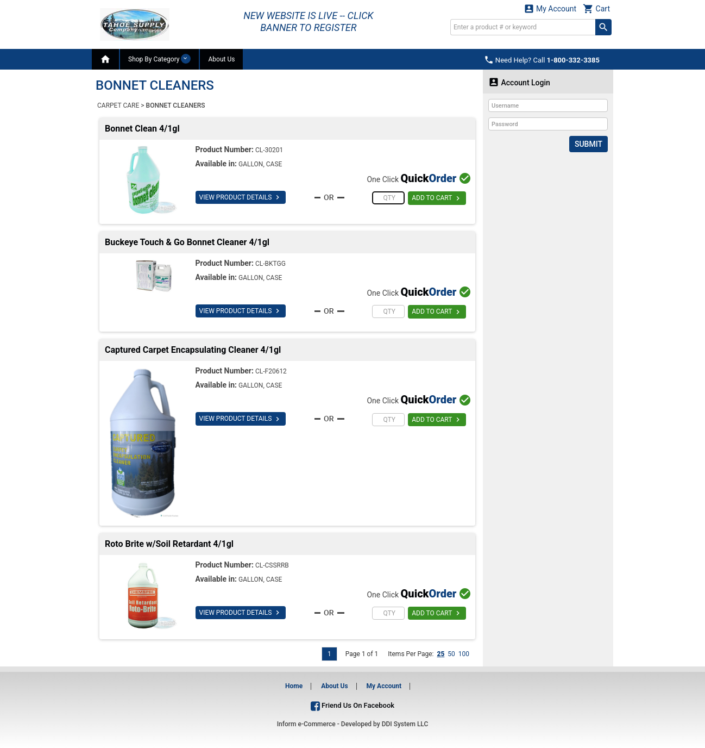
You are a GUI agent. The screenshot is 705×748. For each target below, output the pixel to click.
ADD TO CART (437, 198)
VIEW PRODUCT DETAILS (240, 197)
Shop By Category (159, 59)
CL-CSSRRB (272, 565)
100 (463, 654)
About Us (221, 59)
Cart (596, 8)
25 (440, 654)
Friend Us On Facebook (352, 705)
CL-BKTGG (270, 263)
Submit (588, 144)
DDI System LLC (405, 724)
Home (294, 686)
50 (451, 654)
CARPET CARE (118, 105)
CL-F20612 (271, 371)
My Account (550, 8)
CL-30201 (269, 150)
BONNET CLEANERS (175, 105)
